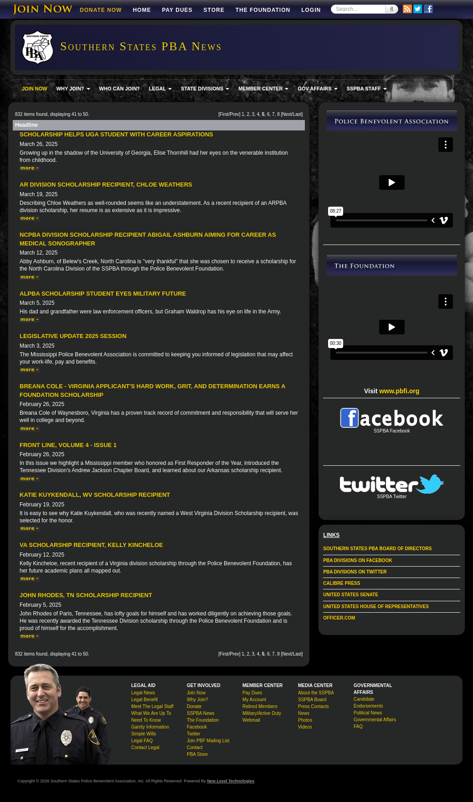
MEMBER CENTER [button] (263, 88)
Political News (368, 712)
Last (297, 114)
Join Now (196, 692)
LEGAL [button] (160, 88)
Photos (305, 720)
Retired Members (260, 706)
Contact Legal (145, 747)
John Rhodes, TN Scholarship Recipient (86, 595)
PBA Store (197, 754)
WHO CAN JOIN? (119, 88)
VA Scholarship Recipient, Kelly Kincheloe (91, 545)
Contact (194, 747)
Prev (234, 114)
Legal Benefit (144, 699)
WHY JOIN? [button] (73, 88)
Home (142, 10)
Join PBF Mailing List (208, 740)
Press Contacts (313, 706)
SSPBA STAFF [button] (367, 88)
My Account (254, 699)
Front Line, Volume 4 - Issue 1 (68, 445)
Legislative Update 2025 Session (73, 336)
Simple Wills (143, 733)
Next (287, 114)
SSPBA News (201, 713)
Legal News (143, 692)
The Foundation (263, 10)
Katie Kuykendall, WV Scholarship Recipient (95, 494)
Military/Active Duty (261, 713)
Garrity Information (150, 726)
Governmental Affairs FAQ (375, 723)
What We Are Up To (151, 713)
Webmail (251, 720)
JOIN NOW (34, 88)
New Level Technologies (230, 781)
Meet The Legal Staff (152, 706)
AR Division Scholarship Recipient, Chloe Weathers (106, 184)
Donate (194, 706)
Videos (305, 726)
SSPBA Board (312, 699)
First (224, 114)
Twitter (193, 733)
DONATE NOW (101, 10)
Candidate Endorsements (368, 702)
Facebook (197, 726)
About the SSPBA (316, 692)
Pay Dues (177, 10)
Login (311, 10)
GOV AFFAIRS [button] (317, 88)
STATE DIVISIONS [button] (205, 88)
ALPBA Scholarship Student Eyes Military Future (103, 293)
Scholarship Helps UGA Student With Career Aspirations (116, 134)
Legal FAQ (142, 740)
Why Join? (197, 699)
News (303, 713)
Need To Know (146, 720)
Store (214, 10)
